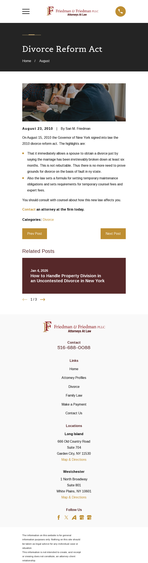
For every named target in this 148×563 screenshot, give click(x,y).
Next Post (113, 233)
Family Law (74, 395)
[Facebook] (58, 517)
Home (73, 369)
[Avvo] (74, 517)
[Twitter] (66, 517)
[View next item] (42, 299)
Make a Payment (74, 404)
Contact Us (73, 413)
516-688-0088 (73, 347)
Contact (29, 209)
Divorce (48, 219)
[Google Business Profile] (81, 517)
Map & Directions (73, 459)
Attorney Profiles (74, 377)
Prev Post (34, 233)
